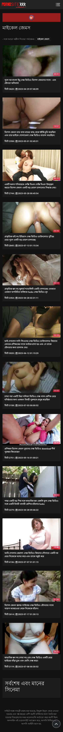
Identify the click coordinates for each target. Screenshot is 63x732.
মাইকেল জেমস (43, 39)
